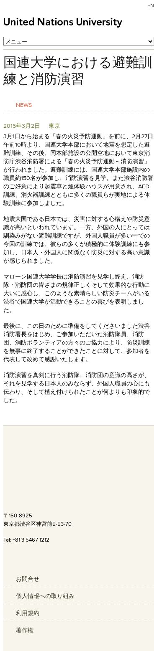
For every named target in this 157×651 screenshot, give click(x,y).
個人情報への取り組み (45, 596)
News (24, 105)
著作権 (24, 630)
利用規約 (27, 613)
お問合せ (27, 579)
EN (150, 5)
